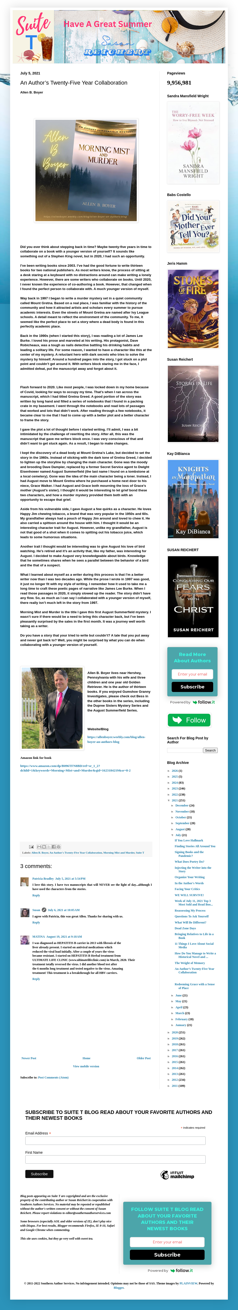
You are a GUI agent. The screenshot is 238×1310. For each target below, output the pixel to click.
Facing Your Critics (187, 889)
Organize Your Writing (190, 877)
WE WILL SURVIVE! (189, 895)
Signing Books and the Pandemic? (189, 853)
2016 (175, 1056)
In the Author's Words (189, 883)
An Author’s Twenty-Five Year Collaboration (194, 970)
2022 (175, 794)
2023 (175, 788)
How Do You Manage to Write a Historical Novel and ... (195, 955)
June (179, 995)
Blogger (119, 1287)
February (182, 1019)
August (180, 829)
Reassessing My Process (190, 910)
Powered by (192, 702)
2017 (175, 1050)
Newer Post (29, 1058)
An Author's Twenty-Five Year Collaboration (76, 852)
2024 (175, 782)
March (180, 1013)
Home (86, 1058)
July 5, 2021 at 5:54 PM (70, 878)
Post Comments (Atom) (53, 1077)
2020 (175, 1032)
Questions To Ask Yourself (192, 916)
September (182, 823)
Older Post (144, 1058)
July (178, 835)
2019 (175, 1038)
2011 (175, 1086)
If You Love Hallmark (189, 840)
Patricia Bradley (43, 878)
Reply (36, 895)
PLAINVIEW (188, 1283)
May (178, 1001)
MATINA (38, 936)
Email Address (38, 1133)
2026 (175, 771)
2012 (175, 1080)
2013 (175, 1074)
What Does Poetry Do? (189, 861)
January (181, 1025)
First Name (34, 1152)
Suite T (140, 852)
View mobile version (86, 1066)
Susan (36, 910)
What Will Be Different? (190, 922)
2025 (175, 776)
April (179, 1007)
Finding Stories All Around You (195, 846)
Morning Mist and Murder (118, 852)
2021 (175, 800)
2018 (175, 1044)
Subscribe (193, 687)
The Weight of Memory (190, 963)
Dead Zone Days (185, 928)
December (182, 805)
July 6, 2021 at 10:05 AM (64, 910)
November (182, 811)
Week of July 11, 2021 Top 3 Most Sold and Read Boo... (194, 902)
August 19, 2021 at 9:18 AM (64, 936)
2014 (175, 1068)
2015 (175, 1062)
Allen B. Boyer (39, 852)
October (181, 817)
